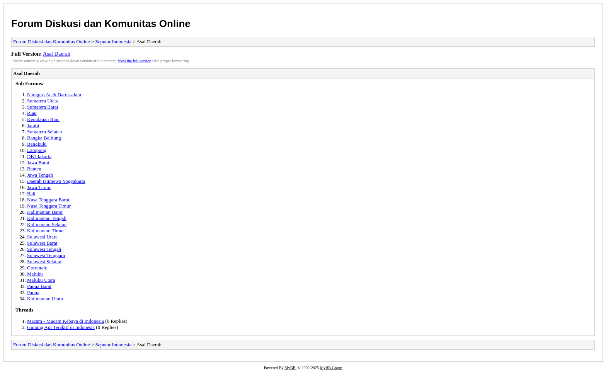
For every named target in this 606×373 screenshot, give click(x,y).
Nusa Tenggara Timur (49, 206)
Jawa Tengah (40, 175)
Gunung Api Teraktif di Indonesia (61, 327)
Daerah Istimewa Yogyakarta (56, 181)
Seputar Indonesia (113, 41)
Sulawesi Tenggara (46, 255)
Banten (34, 169)
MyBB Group (331, 368)
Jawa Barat (38, 162)
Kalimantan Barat (45, 212)
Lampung (36, 150)
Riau (32, 113)
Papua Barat (39, 286)
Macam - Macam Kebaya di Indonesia (65, 321)
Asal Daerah (56, 54)
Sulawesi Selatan (44, 261)
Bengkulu (37, 144)
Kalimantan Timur (45, 230)
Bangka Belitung (44, 138)
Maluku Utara (41, 280)
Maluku (35, 274)
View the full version (134, 61)
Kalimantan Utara (45, 298)
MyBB (289, 368)
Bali (31, 193)
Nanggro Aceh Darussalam (54, 94)
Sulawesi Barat (42, 243)
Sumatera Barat (42, 107)
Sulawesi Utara (42, 237)
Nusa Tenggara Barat (48, 200)
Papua (33, 292)
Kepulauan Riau (43, 119)
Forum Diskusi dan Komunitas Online (101, 23)
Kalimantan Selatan (46, 224)
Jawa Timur (39, 187)
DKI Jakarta (39, 156)
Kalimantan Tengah (46, 218)
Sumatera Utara (42, 101)
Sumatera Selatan (44, 132)
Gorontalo (37, 268)
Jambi (33, 125)
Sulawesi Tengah (44, 249)
